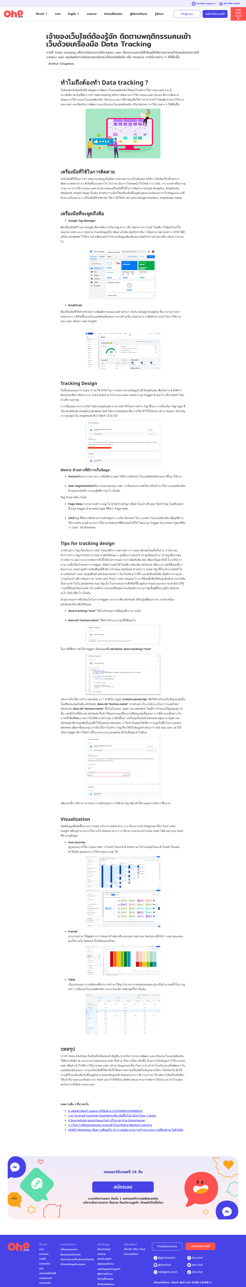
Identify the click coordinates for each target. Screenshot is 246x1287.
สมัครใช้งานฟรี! (215, 14)
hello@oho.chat (167, 1272)
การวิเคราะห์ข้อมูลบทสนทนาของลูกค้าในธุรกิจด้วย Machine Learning (110, 1125)
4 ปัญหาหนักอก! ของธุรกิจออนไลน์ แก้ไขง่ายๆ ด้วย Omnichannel (106, 1120)
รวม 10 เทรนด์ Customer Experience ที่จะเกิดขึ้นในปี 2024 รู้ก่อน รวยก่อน (112, 1115)
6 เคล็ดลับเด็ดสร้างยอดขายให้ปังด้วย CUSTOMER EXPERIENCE (105, 1111)
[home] (13, 14)
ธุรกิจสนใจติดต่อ (238, 13)
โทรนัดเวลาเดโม (167, 1246)
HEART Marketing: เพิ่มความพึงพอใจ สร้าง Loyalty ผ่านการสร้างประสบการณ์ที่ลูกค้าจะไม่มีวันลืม (125, 1130)
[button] (42, 14)
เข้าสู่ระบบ (187, 14)
